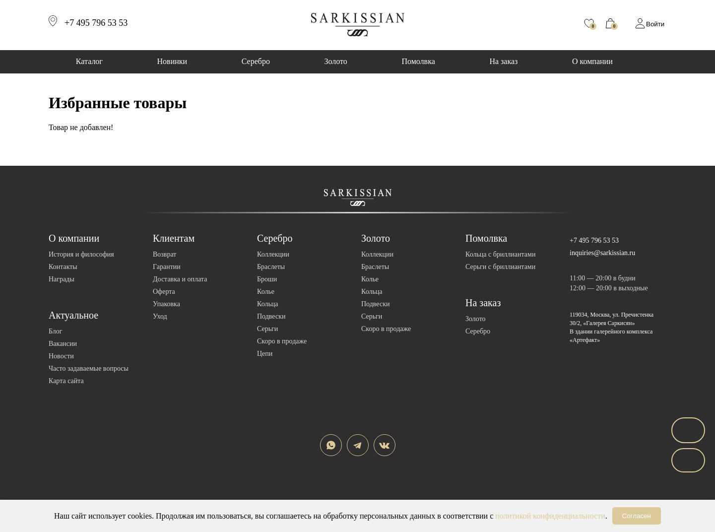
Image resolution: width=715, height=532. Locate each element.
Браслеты (271, 266)
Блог (56, 331)
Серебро (256, 61)
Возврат (164, 254)
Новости (61, 356)
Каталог (89, 61)
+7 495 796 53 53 (594, 240)
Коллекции (273, 254)
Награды (61, 279)
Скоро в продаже (282, 341)
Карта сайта (66, 381)
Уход (160, 316)
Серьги (267, 328)
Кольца (267, 304)
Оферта (164, 291)
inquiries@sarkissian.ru (602, 253)
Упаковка (166, 304)
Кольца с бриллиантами (500, 254)
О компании (592, 61)
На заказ (503, 61)
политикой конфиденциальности (550, 516)
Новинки (172, 61)
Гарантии (167, 266)
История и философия (81, 254)
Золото (336, 61)
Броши (267, 279)
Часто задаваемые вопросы (89, 368)
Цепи (264, 353)
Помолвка (418, 61)
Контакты (63, 266)
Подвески (271, 316)
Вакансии (63, 343)
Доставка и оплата (180, 279)
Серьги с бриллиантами (500, 266)
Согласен (636, 516)
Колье (265, 291)
